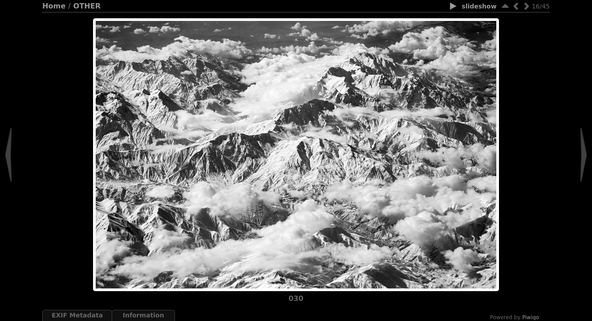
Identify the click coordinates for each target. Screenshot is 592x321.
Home (53, 6)
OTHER (87, 6)
